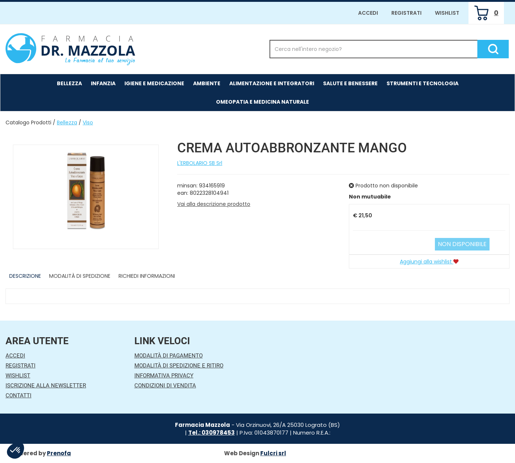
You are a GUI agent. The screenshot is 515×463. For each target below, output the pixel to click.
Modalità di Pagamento (168, 355)
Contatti (18, 395)
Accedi (368, 13)
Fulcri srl (273, 453)
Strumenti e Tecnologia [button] (423, 83)
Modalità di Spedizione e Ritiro (178, 365)
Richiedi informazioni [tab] (147, 276)
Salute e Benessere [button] (350, 83)
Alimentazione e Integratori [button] (271, 83)
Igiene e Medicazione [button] (154, 83)
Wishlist (447, 13)
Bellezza (67, 122)
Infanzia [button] (103, 83)
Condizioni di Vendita (165, 385)
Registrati (406, 13)
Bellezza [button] (69, 83)
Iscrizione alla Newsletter (46, 385)
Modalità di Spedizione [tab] (79, 276)
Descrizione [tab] (25, 276)
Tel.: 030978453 (211, 432)
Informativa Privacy (163, 375)
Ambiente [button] (206, 83)
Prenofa (59, 453)
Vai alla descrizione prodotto (213, 204)
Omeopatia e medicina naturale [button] (262, 102)
